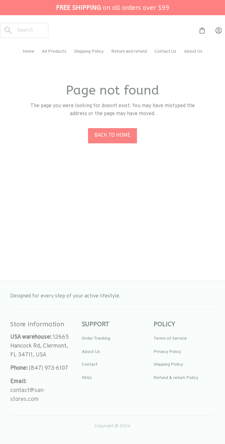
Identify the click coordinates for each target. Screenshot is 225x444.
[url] (41, 395)
